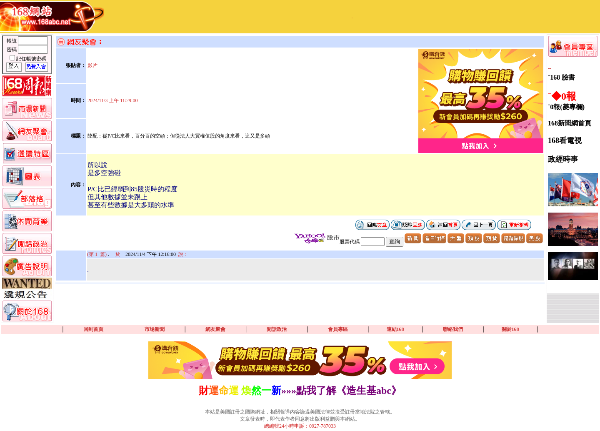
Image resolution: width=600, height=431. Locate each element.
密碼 (12, 50)
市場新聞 (155, 329)
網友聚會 (215, 329)
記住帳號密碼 (31, 59)
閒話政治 (277, 329)
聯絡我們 (453, 329)
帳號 (12, 41)
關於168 (510, 329)
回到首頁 (93, 329)
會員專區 (338, 329)
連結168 (395, 329)
